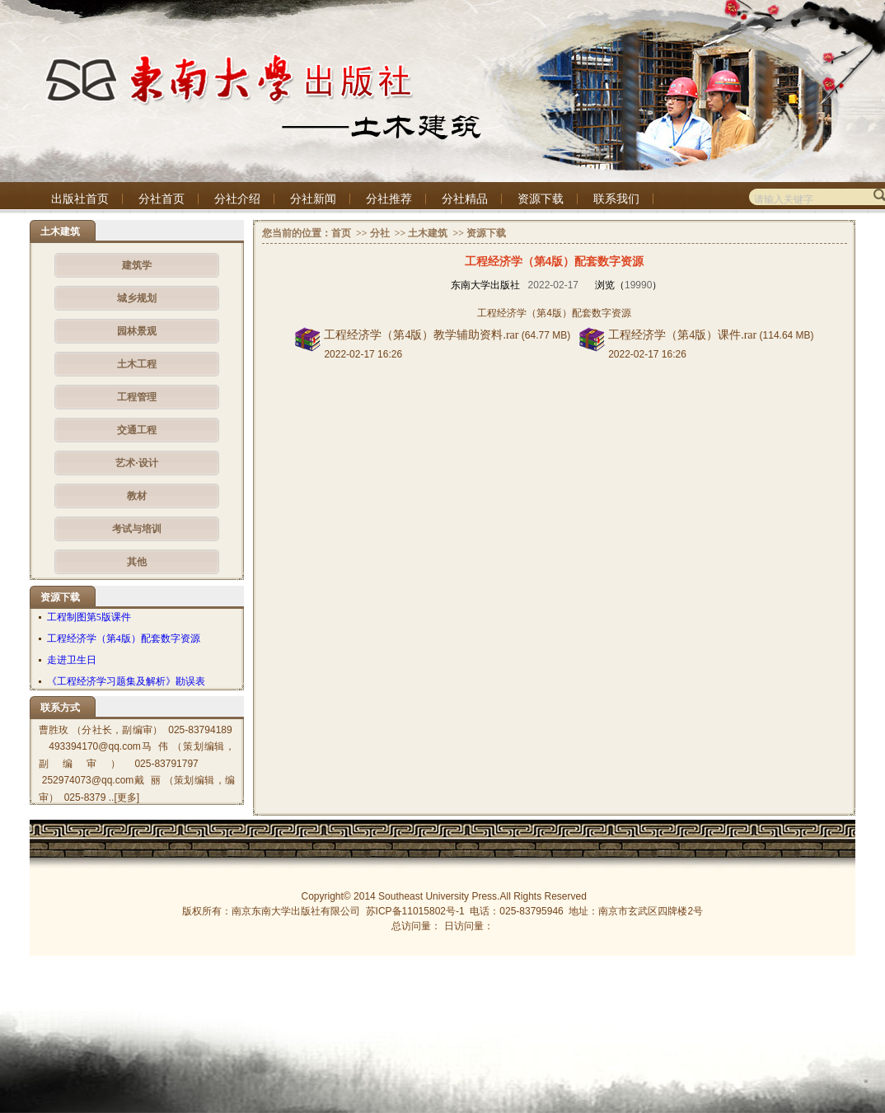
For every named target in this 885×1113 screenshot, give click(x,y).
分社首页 (161, 199)
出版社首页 (80, 199)
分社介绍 (237, 199)
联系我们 (616, 199)
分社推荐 (389, 199)
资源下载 (540, 199)
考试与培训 (137, 529)
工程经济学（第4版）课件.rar (682, 335)
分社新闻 (313, 199)
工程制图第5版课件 (89, 617)
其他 (137, 562)
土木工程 (137, 364)
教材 (137, 496)
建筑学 (137, 265)
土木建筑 (427, 233)
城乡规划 (137, 298)
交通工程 (137, 430)
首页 (341, 233)
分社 (380, 233)
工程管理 (137, 397)
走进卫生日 (71, 660)
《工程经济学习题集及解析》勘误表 (126, 681)
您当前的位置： (296, 233)
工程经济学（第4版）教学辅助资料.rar (421, 335)
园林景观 (137, 331)
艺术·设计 (136, 463)
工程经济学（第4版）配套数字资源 (123, 638)
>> (360, 233)
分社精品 (465, 199)
